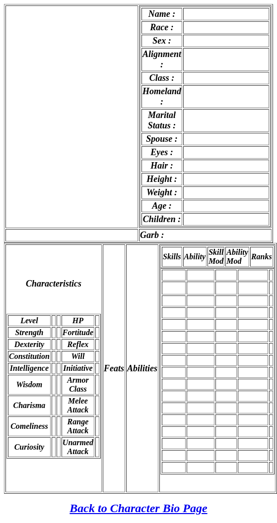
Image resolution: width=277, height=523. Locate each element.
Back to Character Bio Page (138, 508)
